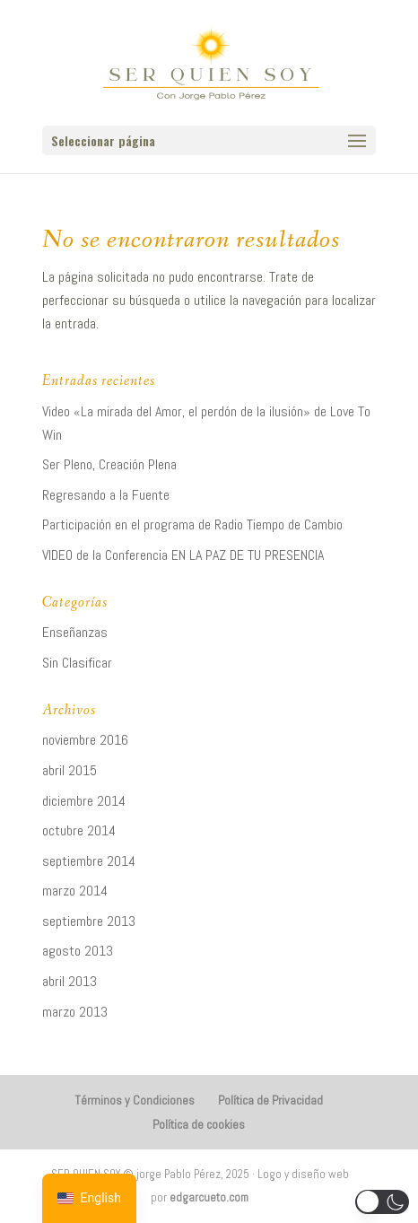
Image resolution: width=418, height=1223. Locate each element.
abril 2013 (69, 981)
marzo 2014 (75, 890)
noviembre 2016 (85, 739)
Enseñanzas (75, 632)
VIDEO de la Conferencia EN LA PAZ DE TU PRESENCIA (183, 555)
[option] (89, 1198)
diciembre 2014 (84, 800)
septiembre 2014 (88, 861)
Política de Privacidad (270, 1100)
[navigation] (89, 1198)
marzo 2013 (75, 1011)
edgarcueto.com (209, 1197)
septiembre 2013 (88, 921)
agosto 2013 (77, 950)
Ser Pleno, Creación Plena (109, 464)
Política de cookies (198, 1124)
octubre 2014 (79, 830)
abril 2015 (69, 770)
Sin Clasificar (77, 662)
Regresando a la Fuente (106, 494)
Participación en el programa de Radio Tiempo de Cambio (192, 524)
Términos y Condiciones (134, 1100)
